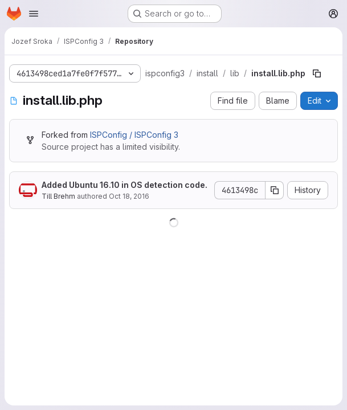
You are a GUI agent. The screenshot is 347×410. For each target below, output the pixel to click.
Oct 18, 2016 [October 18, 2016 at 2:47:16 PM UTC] (129, 196)
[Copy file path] (317, 73)
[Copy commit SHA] (275, 190)
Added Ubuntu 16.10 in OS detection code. (124, 185)
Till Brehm (58, 196)
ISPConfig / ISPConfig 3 (134, 135)
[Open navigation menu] (34, 14)
